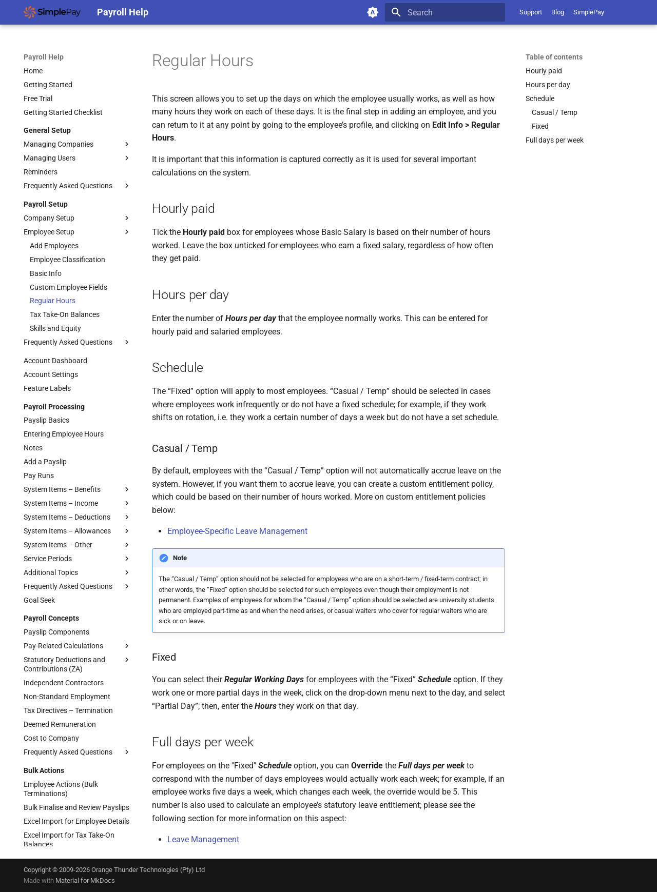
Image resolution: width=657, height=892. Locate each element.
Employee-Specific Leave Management (237, 531)
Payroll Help (44, 57)
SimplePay (588, 12)
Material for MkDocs (85, 880)
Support (530, 12)
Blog (557, 12)
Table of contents (554, 57)
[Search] (445, 12)
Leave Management (203, 839)
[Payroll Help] (52, 12)
